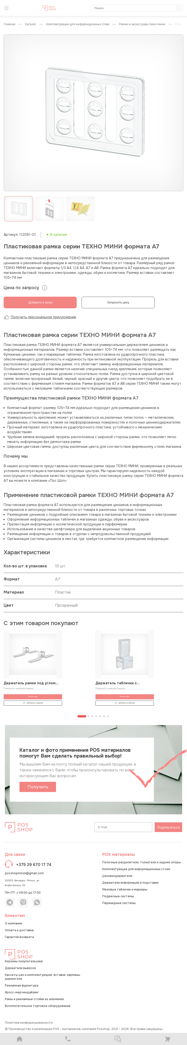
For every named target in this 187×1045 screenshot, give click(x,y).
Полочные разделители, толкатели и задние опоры (141, 862)
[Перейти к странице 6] (104, 716)
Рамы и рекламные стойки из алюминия (34, 999)
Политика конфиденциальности (29, 1023)
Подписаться (168, 827)
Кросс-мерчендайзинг (22, 992)
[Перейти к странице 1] (81, 716)
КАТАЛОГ (30, 24)
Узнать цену (33, 696)
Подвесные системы (118, 896)
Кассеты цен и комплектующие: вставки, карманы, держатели (43, 977)
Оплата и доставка (19, 930)
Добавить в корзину (33, 703)
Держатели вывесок (20, 968)
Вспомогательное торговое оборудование (38, 1006)
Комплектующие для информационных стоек (77, 24)
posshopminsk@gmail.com (24, 873)
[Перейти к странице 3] (92, 716)
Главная (9, 24)
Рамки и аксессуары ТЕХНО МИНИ (142, 24)
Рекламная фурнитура (21, 986)
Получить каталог (38, 788)
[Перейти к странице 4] (96, 716)
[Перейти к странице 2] (88, 716)
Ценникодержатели (117, 876)
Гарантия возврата (19, 937)
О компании (13, 923)
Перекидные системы (119, 903)
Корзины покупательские (24, 961)
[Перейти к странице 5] (100, 716)
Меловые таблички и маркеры (124, 889)
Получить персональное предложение (40, 317)
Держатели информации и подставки (130, 883)
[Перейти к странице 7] (108, 716)
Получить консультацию (18, 688)
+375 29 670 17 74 (33, 864)
